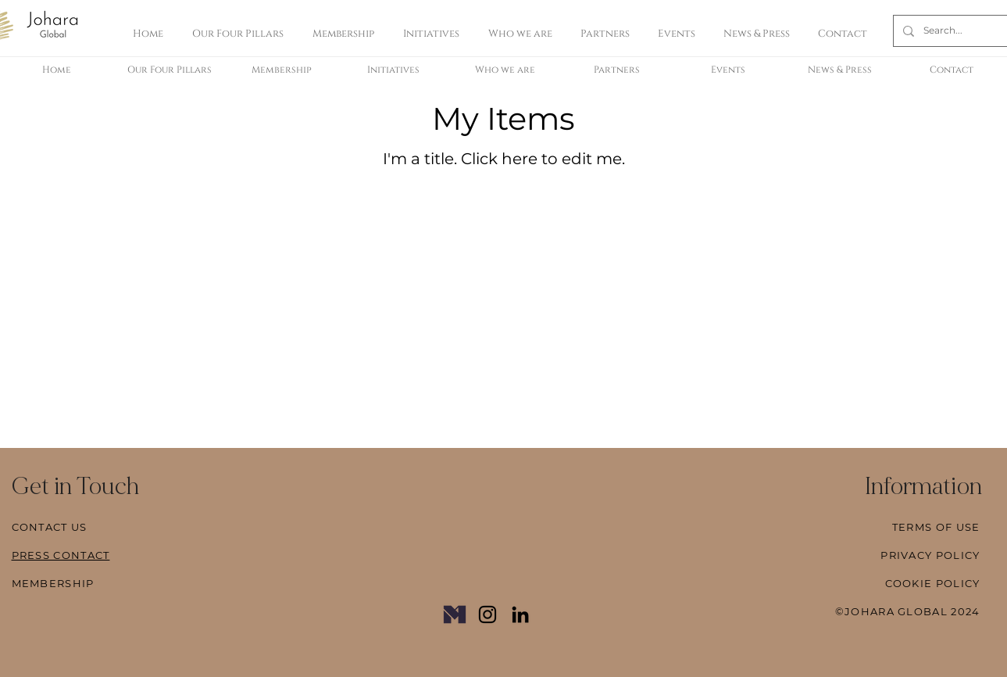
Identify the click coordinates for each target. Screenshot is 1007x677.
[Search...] (950, 31)
